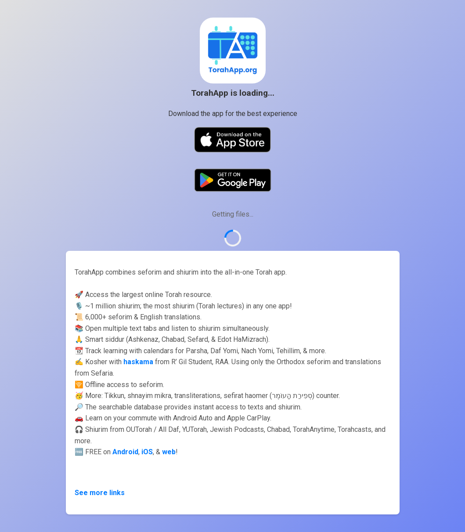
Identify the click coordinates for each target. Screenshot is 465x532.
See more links (100, 493)
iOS (147, 452)
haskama (138, 362)
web (169, 452)
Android (125, 452)
